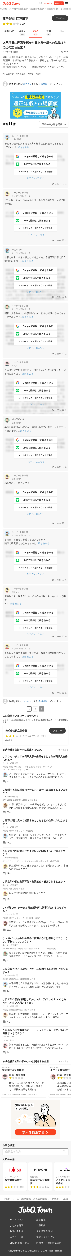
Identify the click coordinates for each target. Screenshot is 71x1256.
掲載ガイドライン (45, 1237)
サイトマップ (16, 1219)
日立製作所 (52, 8)
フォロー (60, 18)
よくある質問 (16, 1225)
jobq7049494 (18, 419)
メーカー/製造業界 (18, 8)
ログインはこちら (36, 178)
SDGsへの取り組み (19, 1243)
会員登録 (42, 84)
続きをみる (23, 147)
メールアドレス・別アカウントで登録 (35, 172)
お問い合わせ (16, 1231)
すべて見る (63, 750)
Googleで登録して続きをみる (34, 156)
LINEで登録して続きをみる (33, 164)
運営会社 (40, 1219)
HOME (3, 8)
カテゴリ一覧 (16, 1237)
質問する (58, 3)
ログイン (48, 3)
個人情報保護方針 (45, 1231)
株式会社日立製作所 (16, 18)
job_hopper (17, 249)
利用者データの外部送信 (48, 1243)
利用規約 (40, 1225)
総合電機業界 (37, 8)
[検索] (65, 1151)
